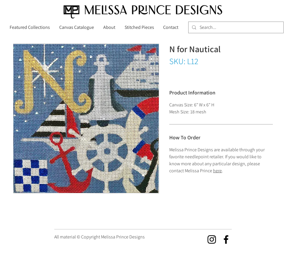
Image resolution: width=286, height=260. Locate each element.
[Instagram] (211, 239)
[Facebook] (226, 239)
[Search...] (235, 27)
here (217, 171)
